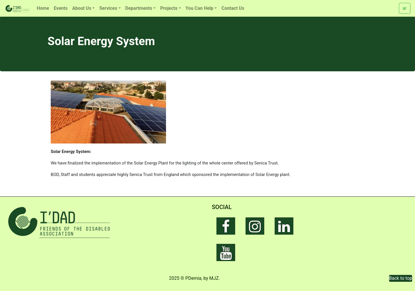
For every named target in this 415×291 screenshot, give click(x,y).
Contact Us (232, 8)
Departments (138, 8)
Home (43, 8)
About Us (81, 8)
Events (60, 8)
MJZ (213, 278)
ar (405, 8)
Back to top (400, 278)
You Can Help (200, 8)
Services (108, 8)
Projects (169, 8)
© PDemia (191, 278)
